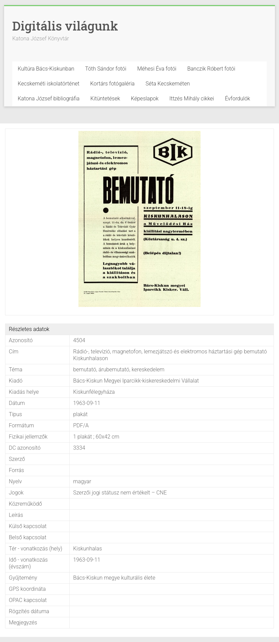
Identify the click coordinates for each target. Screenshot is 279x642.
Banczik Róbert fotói (211, 68)
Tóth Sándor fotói (105, 68)
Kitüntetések (105, 98)
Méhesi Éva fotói (156, 68)
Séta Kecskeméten (168, 83)
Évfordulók (237, 98)
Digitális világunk (65, 26)
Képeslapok (145, 98)
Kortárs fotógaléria (112, 83)
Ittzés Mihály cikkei (191, 98)
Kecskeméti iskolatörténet (48, 83)
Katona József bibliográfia (48, 98)
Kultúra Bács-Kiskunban (46, 68)
